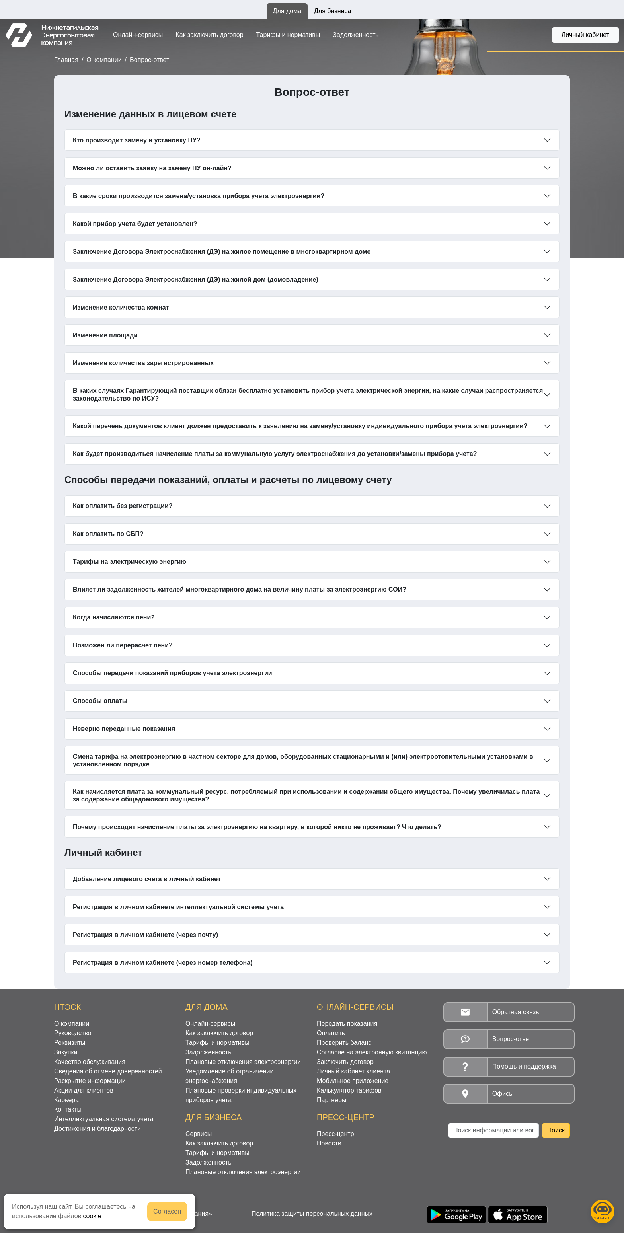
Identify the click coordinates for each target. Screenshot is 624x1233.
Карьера (66, 1100)
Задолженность (356, 34)
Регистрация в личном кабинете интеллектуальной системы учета (178, 907)
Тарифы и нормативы (288, 34)
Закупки (65, 1052)
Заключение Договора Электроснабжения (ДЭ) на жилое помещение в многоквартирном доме (222, 251)
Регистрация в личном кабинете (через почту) (145, 934)
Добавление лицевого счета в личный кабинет (147, 879)
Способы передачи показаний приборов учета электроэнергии (172, 673)
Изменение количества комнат (121, 307)
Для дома (287, 11)
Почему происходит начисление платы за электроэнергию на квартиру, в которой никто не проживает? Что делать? (257, 827)
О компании (103, 59)
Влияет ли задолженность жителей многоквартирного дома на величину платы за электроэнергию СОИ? (239, 589)
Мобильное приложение (352, 1080)
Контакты (68, 1109)
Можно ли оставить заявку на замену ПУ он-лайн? (152, 168)
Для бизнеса (332, 11)
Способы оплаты (100, 700)
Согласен (167, 1211)
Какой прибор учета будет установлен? (135, 223)
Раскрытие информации (90, 1080)
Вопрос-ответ (149, 59)
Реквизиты (69, 1042)
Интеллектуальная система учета (103, 1119)
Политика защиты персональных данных (312, 1213)
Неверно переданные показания (124, 728)
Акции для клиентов (83, 1090)
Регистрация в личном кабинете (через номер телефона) (163, 962)
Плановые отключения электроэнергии (243, 1061)
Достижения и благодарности (97, 1128)
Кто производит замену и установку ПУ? (137, 140)
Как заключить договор (209, 34)
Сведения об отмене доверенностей (108, 1071)
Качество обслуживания (89, 1061)
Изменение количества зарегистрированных (143, 363)
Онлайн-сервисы (138, 34)
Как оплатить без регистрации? (123, 506)
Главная (66, 59)
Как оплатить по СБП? (108, 533)
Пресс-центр (335, 1133)
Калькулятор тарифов (349, 1090)
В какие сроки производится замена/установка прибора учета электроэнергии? (198, 196)
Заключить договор (345, 1061)
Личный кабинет (585, 34)
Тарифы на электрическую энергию (129, 561)
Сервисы (198, 1133)
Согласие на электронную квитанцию (372, 1052)
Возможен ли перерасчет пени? (123, 645)
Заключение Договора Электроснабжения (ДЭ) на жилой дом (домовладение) (195, 279)
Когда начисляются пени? (114, 617)
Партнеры (331, 1100)
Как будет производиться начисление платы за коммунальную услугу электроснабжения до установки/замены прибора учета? (275, 453)
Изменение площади (105, 335)
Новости (329, 1143)
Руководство (73, 1033)
